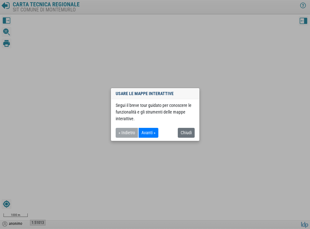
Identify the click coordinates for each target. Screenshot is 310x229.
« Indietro (127, 132)
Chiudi (186, 132)
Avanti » (148, 132)
